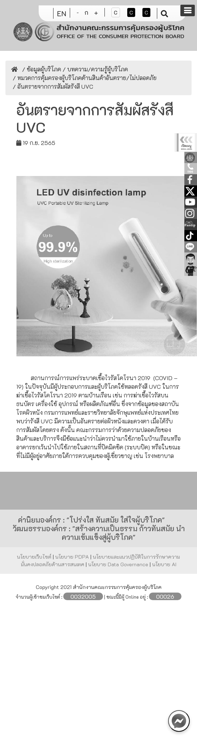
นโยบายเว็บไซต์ (35, 556)
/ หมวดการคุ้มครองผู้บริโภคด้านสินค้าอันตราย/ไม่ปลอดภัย (84, 78)
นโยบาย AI (164, 564)
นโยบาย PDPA (72, 556)
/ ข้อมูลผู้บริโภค (41, 69)
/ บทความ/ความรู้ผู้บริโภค (94, 69)
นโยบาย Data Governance (119, 564)
